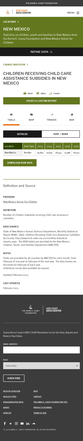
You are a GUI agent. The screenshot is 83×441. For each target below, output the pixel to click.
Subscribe (13, 378)
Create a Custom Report (41, 101)
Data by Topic (9, 396)
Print (28, 93)
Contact (38, 396)
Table (11, 119)
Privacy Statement (43, 407)
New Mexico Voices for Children (20, 201)
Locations (9, 21)
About (6, 407)
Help (36, 391)
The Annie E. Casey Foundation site (51, 402)
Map (31, 119)
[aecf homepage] (8, 11)
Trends (52, 119)
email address (10, 344)
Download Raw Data (19, 162)
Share (54, 93)
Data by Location (11, 391)
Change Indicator (14, 64)
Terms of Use (40, 413)
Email (41, 93)
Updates (7, 413)
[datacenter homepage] (23, 11)
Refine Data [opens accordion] (39, 51)
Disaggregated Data (13, 402)
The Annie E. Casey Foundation (41, 3)
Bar (71, 119)
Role (5, 360)
